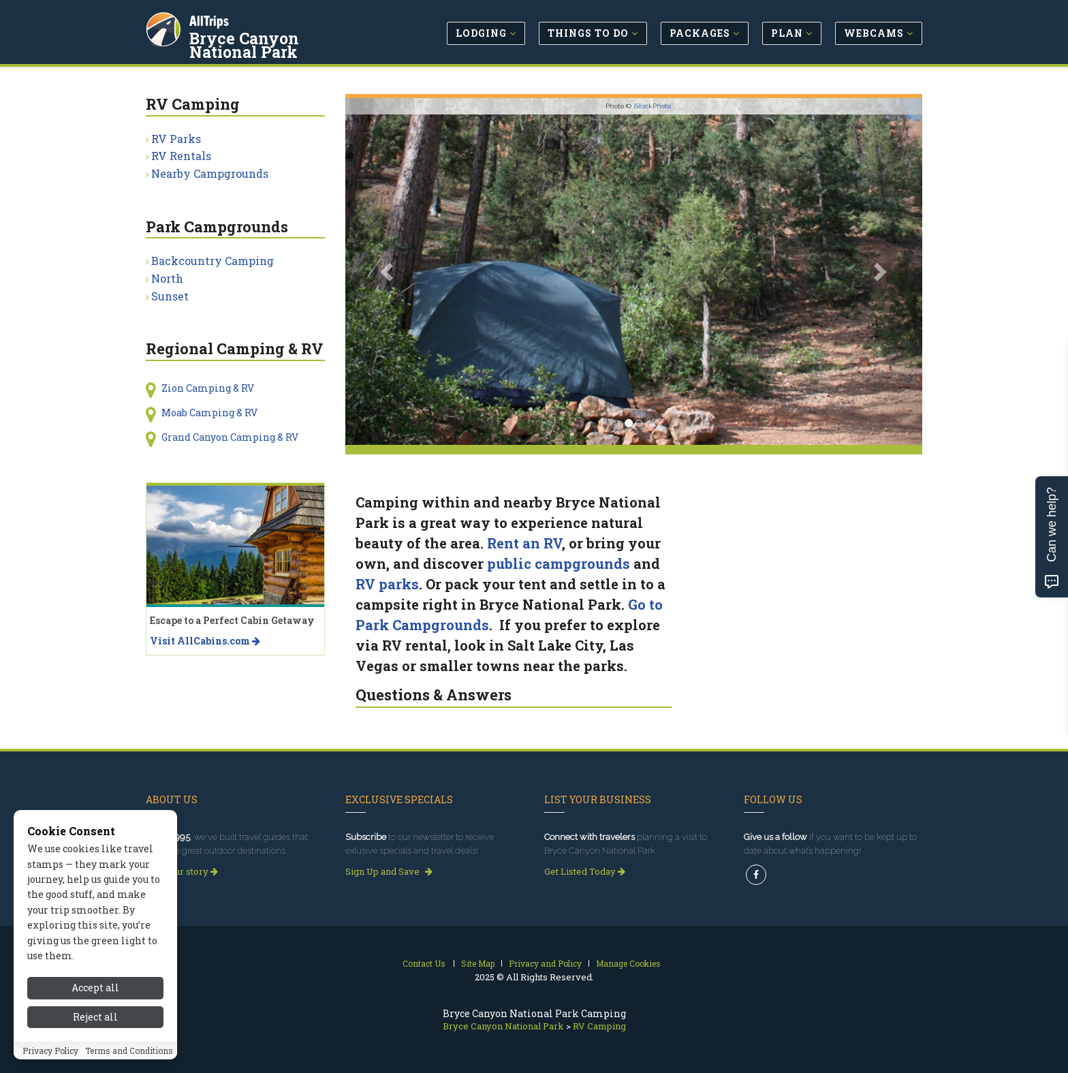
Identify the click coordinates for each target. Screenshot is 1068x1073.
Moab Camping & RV (209, 412)
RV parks (387, 584)
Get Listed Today (584, 871)
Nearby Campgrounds (209, 173)
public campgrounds (558, 563)
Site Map (477, 963)
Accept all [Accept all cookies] (95, 995)
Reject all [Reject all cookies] (95, 1024)
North (167, 278)
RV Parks (176, 138)
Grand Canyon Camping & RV (229, 437)
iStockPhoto (652, 106)
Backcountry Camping (212, 260)
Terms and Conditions (129, 1058)
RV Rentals (181, 156)
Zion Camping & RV (207, 388)
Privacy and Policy (545, 963)
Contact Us (424, 963)
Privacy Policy (50, 1058)
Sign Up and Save (389, 871)
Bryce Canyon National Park (281, 44)
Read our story (182, 871)
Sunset (170, 296)
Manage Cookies (628, 963)
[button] (388, 271)
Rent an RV (524, 543)
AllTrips (210, 19)
